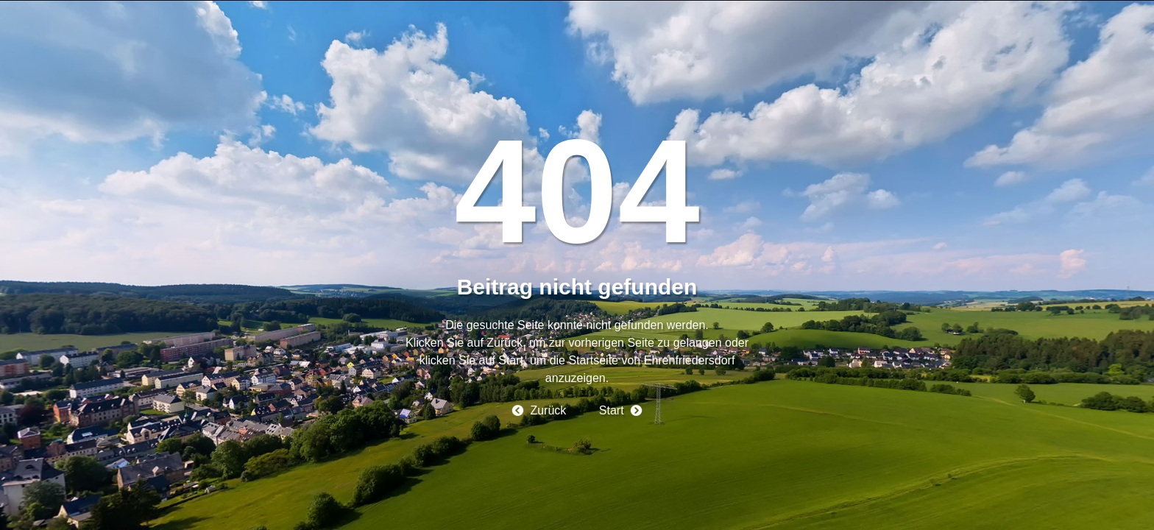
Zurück (548, 410)
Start (611, 410)
